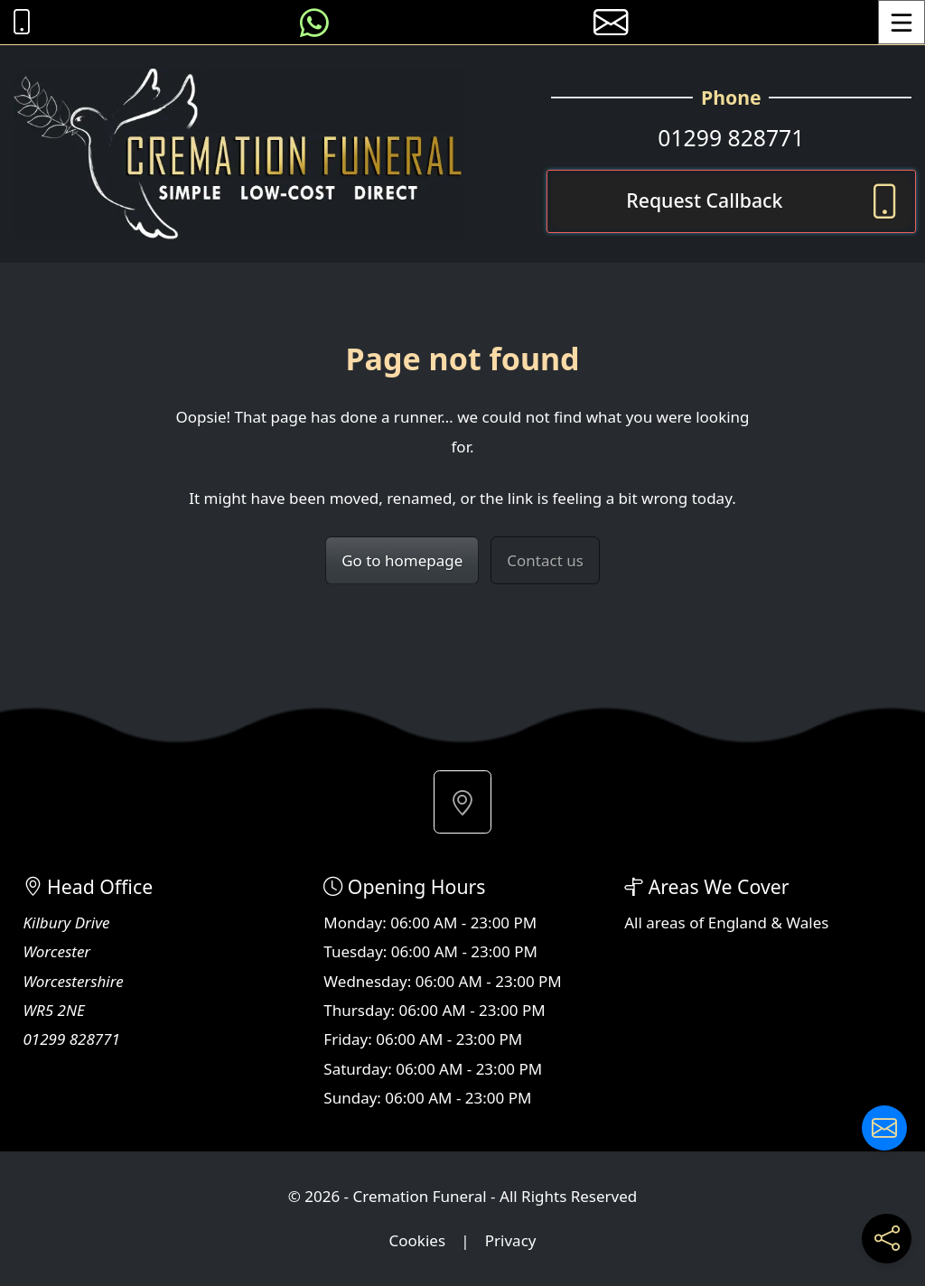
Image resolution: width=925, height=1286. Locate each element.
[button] (462, 802)
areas (666, 922)
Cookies (417, 1240)
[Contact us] (884, 1128)
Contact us (545, 560)
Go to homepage (401, 560)
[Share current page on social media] (886, 1238)
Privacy (511, 1240)
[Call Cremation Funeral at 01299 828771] (17, 22)
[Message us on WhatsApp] (314, 22)
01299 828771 (731, 138)
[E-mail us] (611, 22)
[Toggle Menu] (901, 22)
